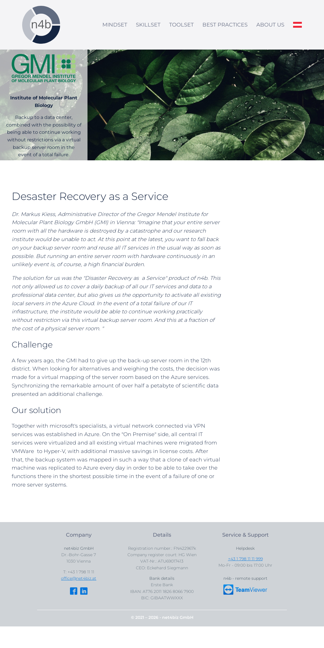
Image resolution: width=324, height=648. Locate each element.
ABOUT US (270, 25)
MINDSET (114, 25)
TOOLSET (181, 25)
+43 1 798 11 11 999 (245, 558)
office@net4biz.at (78, 578)
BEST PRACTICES (225, 25)
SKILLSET (148, 25)
